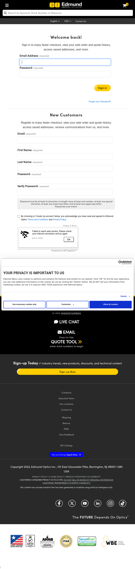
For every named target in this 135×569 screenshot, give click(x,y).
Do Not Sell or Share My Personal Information (88, 479)
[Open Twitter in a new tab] (72, 504)
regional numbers (71, 313)
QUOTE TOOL (64, 341)
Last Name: (24, 162)
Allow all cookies (110, 304)
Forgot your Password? (100, 101)
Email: (21, 133)
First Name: (24, 150)
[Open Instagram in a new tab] (110, 504)
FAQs (66, 428)
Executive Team (66, 398)
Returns (66, 423)
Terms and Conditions (38, 219)
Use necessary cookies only (24, 304)
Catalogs (66, 445)
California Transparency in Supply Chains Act (66, 482)
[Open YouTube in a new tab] (85, 504)
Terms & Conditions (75, 476)
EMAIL (66, 332)
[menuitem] (8, 4)
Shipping (66, 417)
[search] (68, 13)
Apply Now (65, 454)
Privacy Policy (59, 219)
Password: (26, 68)
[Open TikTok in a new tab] (123, 504)
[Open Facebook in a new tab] (59, 504)
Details (124, 296)
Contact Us (81, 21)
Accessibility (94, 476)
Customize (67, 304)
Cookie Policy (56, 476)
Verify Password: (27, 186)
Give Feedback (66, 434)
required (44, 55)
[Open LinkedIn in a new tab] (98, 504)
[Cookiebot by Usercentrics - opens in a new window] (116, 262)
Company (66, 392)
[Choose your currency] (68, 21)
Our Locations (66, 403)
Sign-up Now (67, 371)
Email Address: (29, 55)
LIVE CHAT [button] (66, 321)
